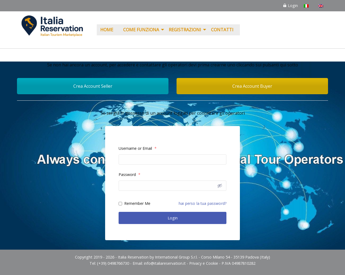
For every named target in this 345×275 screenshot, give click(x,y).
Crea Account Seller (92, 86)
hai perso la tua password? (202, 203)
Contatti (222, 30)
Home (106, 30)
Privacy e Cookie (203, 263)
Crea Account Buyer (252, 86)
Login (290, 5)
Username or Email (138, 148)
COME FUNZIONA (141, 30)
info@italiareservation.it (165, 263)
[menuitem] (108, 30)
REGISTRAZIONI (185, 30)
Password (129, 174)
